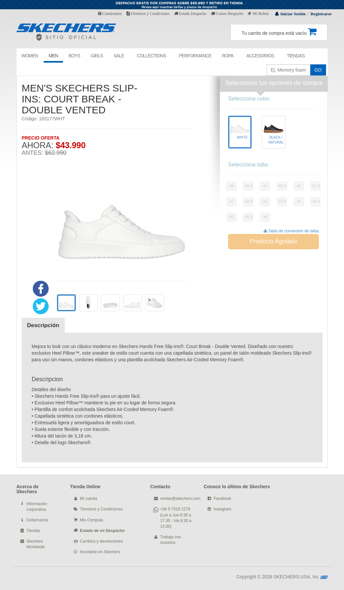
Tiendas (33, 530)
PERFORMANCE (195, 55)
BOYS (74, 55)
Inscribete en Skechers (100, 552)
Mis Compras (91, 520)
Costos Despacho (227, 13)
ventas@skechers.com (180, 498)
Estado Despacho (190, 13)
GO (318, 70)
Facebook (222, 498)
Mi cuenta (88, 498)
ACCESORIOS (260, 55)
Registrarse (321, 13)
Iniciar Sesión (293, 13)
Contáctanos (110, 13)
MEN (53, 55)
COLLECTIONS (151, 55)
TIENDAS (296, 55)
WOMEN (30, 55)
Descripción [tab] (43, 325)
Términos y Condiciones (148, 13)
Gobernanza (37, 520)
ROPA (227, 55)
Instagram (222, 509)
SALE (119, 55)
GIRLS (97, 55)
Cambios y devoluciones (101, 541)
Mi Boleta (258, 13)
